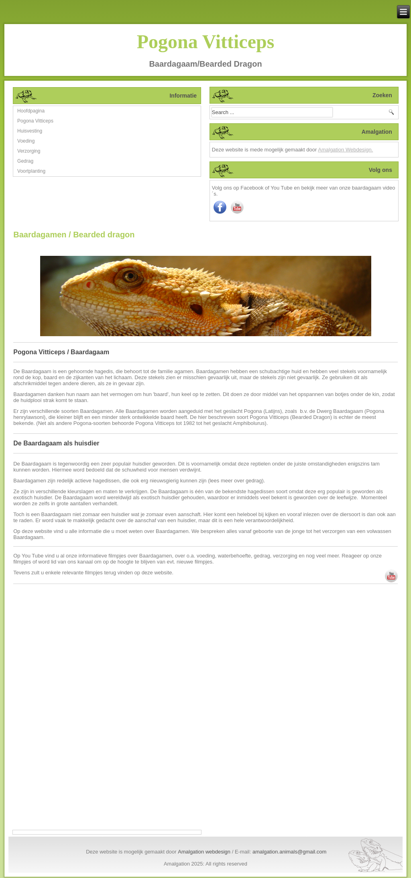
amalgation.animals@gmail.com (289, 852)
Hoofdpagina (31, 111)
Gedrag (25, 161)
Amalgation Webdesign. (345, 150)
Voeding (26, 141)
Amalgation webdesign (204, 852)
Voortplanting (31, 171)
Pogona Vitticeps (206, 41)
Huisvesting (29, 131)
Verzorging (28, 151)
